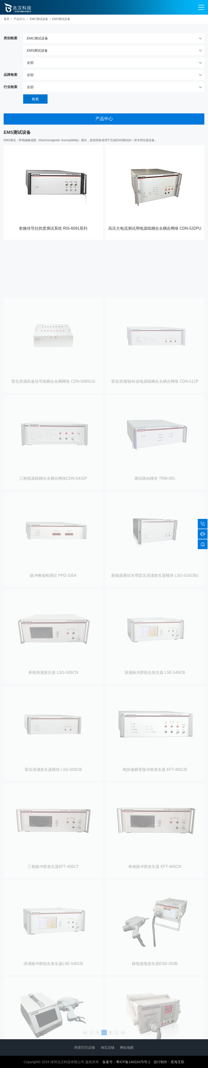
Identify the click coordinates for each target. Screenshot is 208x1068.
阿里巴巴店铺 (84, 1047)
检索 (35, 99)
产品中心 (19, 19)
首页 (7, 19)
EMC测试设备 (39, 19)
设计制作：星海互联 (169, 1062)
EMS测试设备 (61, 19)
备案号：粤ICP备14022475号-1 (126, 1062)
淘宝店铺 (107, 1047)
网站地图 (127, 1047)
